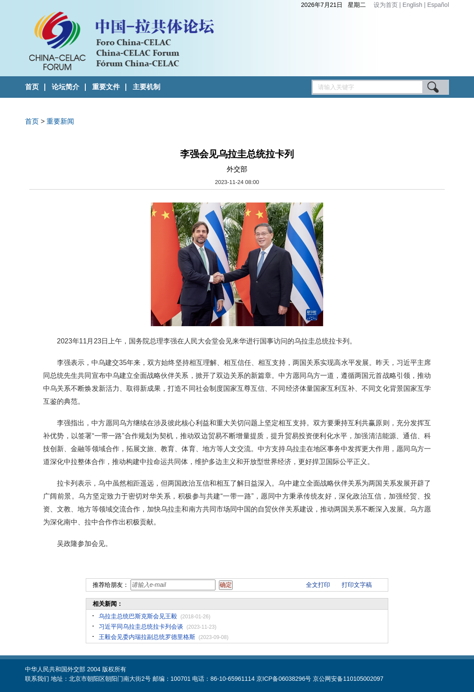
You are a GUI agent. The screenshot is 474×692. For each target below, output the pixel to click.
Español (438, 4)
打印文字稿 (357, 584)
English (413, 4)
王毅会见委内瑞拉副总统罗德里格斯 (147, 636)
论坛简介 (65, 86)
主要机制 (146, 86)
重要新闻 (60, 121)
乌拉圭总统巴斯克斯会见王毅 (138, 616)
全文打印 (318, 584)
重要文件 (106, 86)
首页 (32, 86)
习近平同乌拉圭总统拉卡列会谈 (141, 626)
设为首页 (386, 4)
